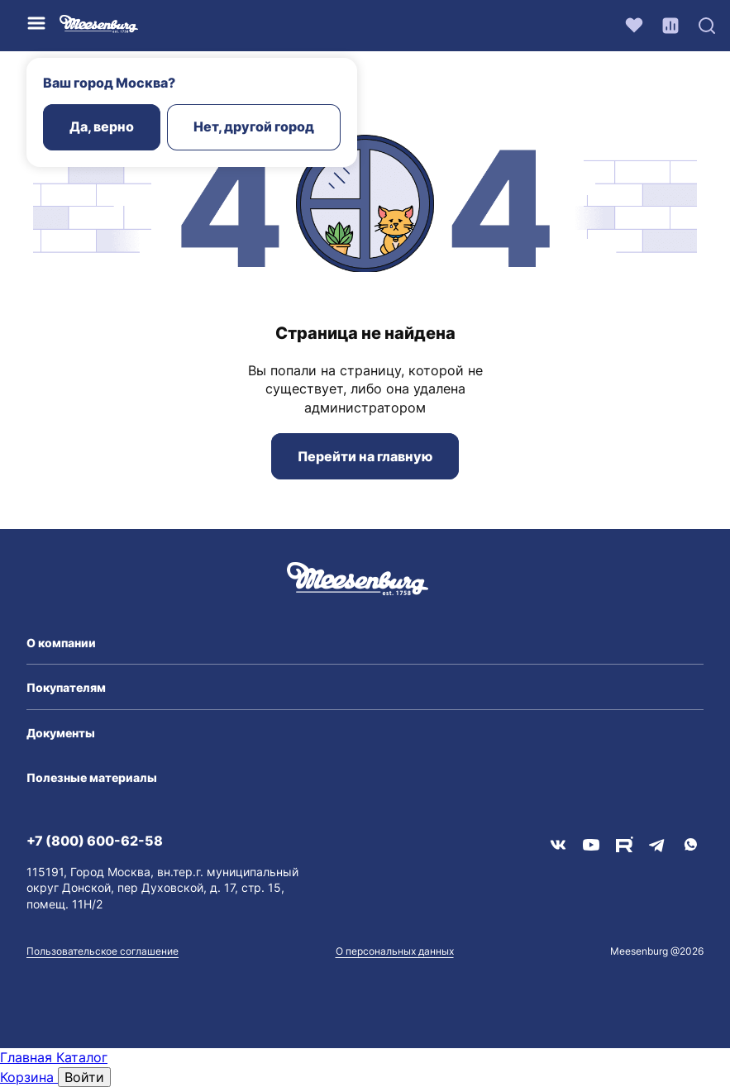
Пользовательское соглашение (102, 951)
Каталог (81, 1057)
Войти (84, 1077)
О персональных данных (395, 951)
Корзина (29, 1077)
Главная (28, 1057)
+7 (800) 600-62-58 (94, 840)
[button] (365, 643)
